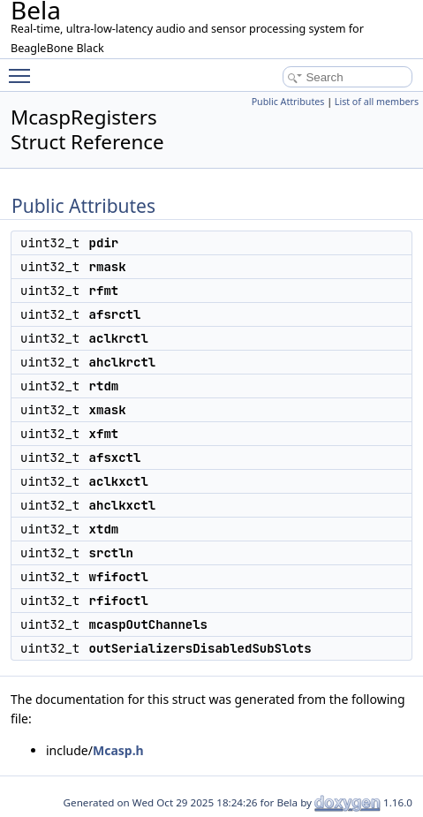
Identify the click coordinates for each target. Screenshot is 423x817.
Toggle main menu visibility (24, 68)
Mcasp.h (118, 750)
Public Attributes (288, 101)
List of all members (377, 101)
